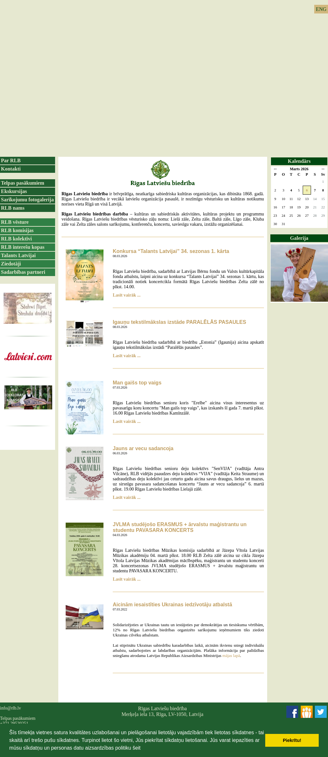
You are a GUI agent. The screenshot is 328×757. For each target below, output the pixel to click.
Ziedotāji (11, 263)
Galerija (299, 238)
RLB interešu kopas (23, 247)
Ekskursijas (14, 191)
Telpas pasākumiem (22, 183)
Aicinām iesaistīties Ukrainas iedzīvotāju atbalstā (172, 604)
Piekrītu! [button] (292, 740)
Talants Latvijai (18, 255)
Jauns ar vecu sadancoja (143, 448)
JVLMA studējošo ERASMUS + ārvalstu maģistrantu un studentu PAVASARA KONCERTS (180, 527)
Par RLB (10, 160)
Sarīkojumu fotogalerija (27, 199)
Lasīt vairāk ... (127, 295)
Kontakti (10, 169)
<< (275, 169)
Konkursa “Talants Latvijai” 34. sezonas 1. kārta (171, 251)
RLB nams (12, 208)
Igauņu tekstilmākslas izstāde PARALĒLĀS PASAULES (179, 322)
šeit (137, 748)
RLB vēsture (15, 222)
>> (323, 169)
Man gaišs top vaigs (137, 382)
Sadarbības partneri (23, 272)
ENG (321, 9)
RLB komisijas (17, 230)
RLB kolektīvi (16, 238)
